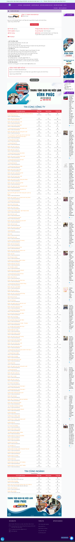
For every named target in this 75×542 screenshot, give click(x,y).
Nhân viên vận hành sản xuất (15, 121)
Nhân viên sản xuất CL (13, 290)
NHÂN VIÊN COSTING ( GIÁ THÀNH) (16, 462)
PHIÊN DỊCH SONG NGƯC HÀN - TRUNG (18, 323)
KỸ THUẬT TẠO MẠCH (13, 382)
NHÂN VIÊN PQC (12, 458)
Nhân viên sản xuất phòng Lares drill (17, 220)
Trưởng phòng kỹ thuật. (14, 200)
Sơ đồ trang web (42, 532)
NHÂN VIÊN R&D (12, 412)
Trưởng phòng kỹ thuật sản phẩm (16, 153)
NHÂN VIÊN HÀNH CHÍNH (14, 333)
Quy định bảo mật (42, 530)
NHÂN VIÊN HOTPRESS (13, 439)
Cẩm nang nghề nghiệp (43, 524)
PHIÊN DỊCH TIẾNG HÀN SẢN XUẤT (16, 419)
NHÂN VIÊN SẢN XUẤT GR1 (14, 359)
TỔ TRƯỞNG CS (12, 445)
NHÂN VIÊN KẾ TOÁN (13, 329)
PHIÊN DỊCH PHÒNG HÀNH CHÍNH (16, 260)
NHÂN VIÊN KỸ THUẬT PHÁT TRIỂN (17, 465)
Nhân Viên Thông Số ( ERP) (14, 402)
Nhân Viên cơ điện (12, 376)
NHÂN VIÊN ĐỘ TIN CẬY (14, 263)
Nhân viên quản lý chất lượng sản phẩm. (18, 179)
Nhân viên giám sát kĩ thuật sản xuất (17, 303)
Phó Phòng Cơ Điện (12, 257)
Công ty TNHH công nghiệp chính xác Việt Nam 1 (18, 485)
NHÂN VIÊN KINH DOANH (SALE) (16, 270)
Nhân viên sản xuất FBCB (14, 286)
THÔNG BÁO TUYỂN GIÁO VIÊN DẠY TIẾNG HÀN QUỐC (71, 293)
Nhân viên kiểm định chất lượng (16, 336)
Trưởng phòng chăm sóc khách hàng (17, 283)
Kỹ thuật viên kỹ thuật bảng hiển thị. (17, 189)
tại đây (14, 1)
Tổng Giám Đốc (11, 363)
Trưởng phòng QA (12, 163)
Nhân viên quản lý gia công (14, 169)
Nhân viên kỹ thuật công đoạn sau (16, 280)
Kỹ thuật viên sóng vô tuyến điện (16, 313)
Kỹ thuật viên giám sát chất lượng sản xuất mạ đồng (19, 193)
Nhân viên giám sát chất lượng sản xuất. (17, 186)
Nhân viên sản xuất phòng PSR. (15, 182)
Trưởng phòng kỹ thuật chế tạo (16, 273)
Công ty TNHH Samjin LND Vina (14, 492)
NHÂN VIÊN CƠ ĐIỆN (13, 356)
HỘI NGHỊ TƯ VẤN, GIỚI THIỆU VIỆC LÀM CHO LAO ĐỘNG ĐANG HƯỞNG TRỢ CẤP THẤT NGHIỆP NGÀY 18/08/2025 (71, 206)
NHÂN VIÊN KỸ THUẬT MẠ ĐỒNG (16, 435)
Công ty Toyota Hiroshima (13, 482)
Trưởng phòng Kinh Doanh (14, 217)
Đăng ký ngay (34, 80)
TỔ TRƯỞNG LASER (13, 267)
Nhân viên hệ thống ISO (14, 243)
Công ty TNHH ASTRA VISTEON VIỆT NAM (15, 479)
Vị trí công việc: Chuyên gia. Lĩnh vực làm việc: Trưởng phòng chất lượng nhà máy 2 (19, 135)
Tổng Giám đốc (11, 230)
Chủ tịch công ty (12, 300)
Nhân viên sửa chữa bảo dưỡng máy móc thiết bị (20, 484)
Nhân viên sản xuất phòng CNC (15, 173)
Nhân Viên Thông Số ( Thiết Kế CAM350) (18, 399)
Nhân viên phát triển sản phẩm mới (16, 250)
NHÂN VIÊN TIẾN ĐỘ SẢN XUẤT (16, 392)
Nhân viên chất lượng (13, 207)
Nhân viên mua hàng (13, 316)
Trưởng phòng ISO (12, 143)
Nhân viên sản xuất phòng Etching (16, 293)
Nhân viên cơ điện (12, 491)
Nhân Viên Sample (12, 396)
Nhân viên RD (11, 253)
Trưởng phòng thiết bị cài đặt (15, 166)
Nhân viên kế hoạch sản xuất (15, 176)
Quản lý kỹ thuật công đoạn (15, 125)
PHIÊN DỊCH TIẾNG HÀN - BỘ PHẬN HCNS (18, 210)
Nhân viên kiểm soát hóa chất (15, 306)
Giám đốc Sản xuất (12, 214)
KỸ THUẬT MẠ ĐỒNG (13, 425)
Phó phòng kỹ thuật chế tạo (15, 247)
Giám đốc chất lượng (13, 204)
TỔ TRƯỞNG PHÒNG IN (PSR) (15, 406)
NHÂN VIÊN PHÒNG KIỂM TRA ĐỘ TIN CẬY (18, 449)
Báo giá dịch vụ (41, 526)
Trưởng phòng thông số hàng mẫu (16, 310)
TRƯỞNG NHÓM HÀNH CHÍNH (15, 432)
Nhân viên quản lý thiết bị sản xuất (16, 156)
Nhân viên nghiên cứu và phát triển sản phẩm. (19, 197)
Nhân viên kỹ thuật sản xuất (15, 118)
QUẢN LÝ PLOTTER (12, 442)
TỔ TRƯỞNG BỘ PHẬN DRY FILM (16, 326)
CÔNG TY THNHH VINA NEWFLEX (14, 116)
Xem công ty (34, 24)
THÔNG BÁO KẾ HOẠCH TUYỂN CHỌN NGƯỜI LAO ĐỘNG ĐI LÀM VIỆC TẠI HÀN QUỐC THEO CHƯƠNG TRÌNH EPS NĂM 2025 (71, 406)
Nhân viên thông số (12, 488)
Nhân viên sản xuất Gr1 (13, 149)
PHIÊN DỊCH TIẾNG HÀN (14, 415)
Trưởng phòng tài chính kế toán (16, 159)
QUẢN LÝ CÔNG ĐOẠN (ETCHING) (16, 240)
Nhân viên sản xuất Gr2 (13, 146)
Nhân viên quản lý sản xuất (14, 227)
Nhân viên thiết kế (12, 277)
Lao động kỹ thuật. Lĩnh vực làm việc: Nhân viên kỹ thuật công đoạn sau (20, 114)
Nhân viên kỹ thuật (12, 224)
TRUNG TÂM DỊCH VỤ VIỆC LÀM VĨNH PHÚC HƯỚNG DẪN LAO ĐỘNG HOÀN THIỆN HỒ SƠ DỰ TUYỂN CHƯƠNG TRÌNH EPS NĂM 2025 (71, 233)
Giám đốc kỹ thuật (12, 296)
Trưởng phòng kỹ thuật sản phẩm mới (17, 128)
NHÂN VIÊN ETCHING (13, 455)
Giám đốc (10, 234)
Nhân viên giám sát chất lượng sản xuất (17, 131)
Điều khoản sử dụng (42, 528)
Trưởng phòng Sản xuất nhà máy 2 (16, 386)
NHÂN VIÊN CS (11, 422)
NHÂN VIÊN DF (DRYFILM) (14, 452)
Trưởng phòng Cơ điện (13, 139)
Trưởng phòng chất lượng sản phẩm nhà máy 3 (19, 349)
